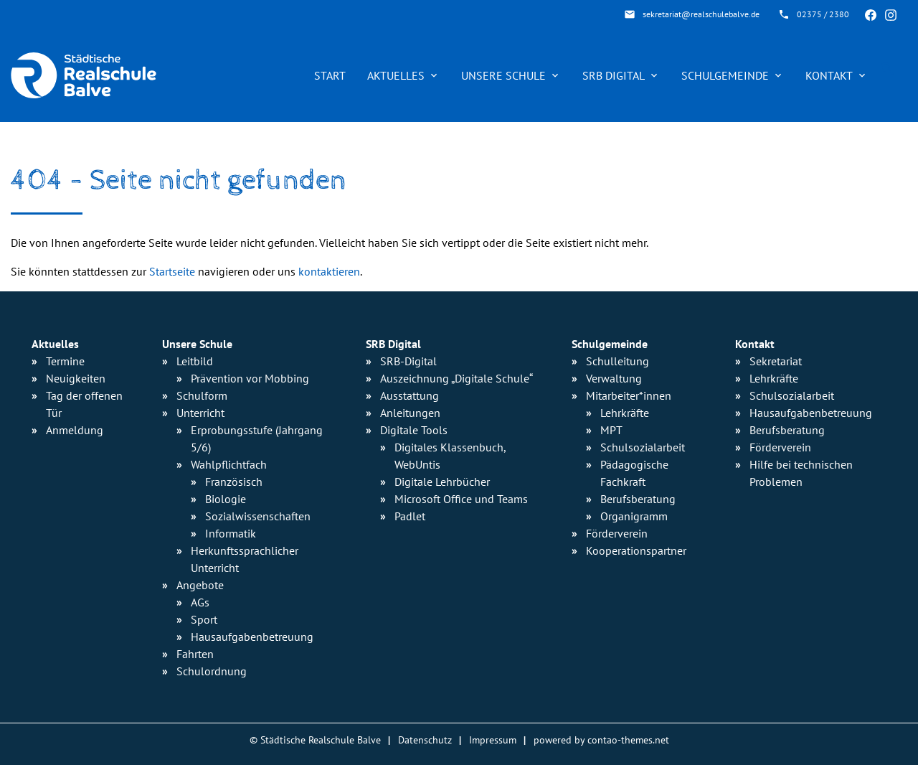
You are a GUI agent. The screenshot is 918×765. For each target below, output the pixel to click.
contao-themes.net (628, 739)
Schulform (201, 395)
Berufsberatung (638, 499)
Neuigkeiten (75, 378)
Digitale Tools (414, 430)
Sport (204, 619)
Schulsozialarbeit (642, 447)
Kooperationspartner (636, 550)
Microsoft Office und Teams (461, 499)
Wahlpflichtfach (229, 464)
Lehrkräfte (624, 412)
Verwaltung (614, 378)
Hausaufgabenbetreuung (810, 412)
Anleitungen (410, 412)
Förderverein (617, 533)
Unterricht (200, 412)
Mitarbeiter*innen (628, 395)
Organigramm (634, 516)
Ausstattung (409, 395)
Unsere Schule (503, 75)
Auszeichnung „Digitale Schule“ (456, 378)
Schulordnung (211, 671)
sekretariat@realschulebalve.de (701, 14)
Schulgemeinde (725, 75)
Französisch (233, 481)
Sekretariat (775, 361)
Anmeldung (74, 430)
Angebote (200, 585)
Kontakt (829, 75)
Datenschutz (425, 739)
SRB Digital (613, 75)
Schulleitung (617, 361)
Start (330, 75)
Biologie (225, 499)
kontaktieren (329, 271)
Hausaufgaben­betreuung (252, 636)
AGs (200, 602)
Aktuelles (396, 75)
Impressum (492, 739)
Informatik (230, 533)
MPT (611, 430)
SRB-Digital (408, 361)
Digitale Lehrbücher (442, 481)
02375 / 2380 (823, 14)
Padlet (409, 516)
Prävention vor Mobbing (250, 378)
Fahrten (195, 654)
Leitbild (194, 361)
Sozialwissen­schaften (258, 516)
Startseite (172, 271)
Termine (65, 361)
